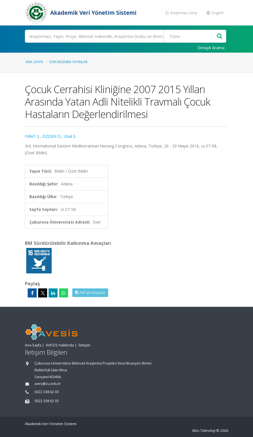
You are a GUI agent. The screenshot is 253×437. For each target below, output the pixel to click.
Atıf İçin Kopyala (90, 292)
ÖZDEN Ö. (52, 136)
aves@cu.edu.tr (47, 383)
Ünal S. (70, 136)
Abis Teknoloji (203, 430)
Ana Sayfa (34, 61)
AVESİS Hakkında (60, 345)
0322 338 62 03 (46, 391)
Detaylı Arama (210, 47)
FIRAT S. (32, 136)
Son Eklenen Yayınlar (68, 61)
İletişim (84, 345)
